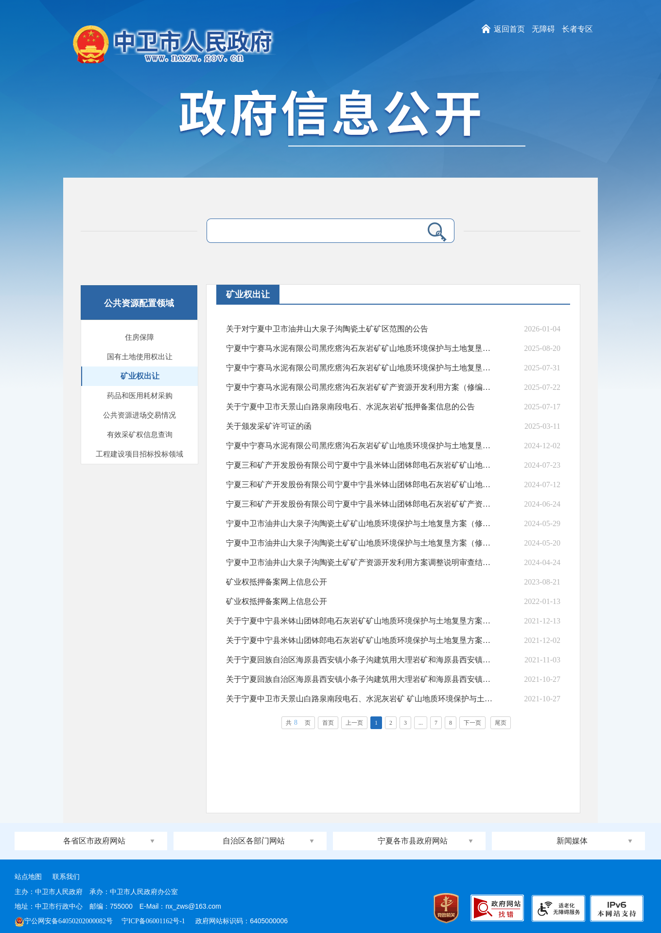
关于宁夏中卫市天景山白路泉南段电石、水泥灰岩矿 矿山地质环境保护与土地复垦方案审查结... (359, 699)
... (420, 722)
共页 (298, 722)
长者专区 (577, 29)
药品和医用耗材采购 (140, 396)
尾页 (500, 722)
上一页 (354, 722)
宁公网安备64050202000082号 (64, 921)
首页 (328, 722)
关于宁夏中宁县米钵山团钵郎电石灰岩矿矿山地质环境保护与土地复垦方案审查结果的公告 (359, 621)
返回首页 (509, 29)
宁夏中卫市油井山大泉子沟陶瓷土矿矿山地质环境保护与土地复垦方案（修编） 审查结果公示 (359, 543)
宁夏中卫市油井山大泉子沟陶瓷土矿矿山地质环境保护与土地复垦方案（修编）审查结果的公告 (359, 523)
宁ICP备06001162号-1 (154, 921)
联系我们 (66, 876)
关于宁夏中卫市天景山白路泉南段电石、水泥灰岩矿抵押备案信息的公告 (350, 406)
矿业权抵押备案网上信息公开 (276, 582)
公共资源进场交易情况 (139, 415)
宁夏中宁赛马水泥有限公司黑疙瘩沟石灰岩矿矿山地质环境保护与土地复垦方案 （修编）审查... (359, 348)
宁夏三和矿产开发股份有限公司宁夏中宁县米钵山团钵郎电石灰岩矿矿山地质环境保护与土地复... (359, 465)
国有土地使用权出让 (140, 357)
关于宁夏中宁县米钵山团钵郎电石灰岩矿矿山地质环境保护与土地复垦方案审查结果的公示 (359, 640)
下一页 (472, 722)
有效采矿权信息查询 (140, 435)
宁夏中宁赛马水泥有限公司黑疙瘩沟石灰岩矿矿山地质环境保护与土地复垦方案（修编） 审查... (359, 445)
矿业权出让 (140, 376)
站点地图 (28, 876)
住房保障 (139, 337)
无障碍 (543, 29)
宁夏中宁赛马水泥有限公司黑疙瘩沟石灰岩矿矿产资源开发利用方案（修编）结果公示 (359, 387)
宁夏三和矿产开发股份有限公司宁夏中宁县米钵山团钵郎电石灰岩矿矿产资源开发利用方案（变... (359, 504)
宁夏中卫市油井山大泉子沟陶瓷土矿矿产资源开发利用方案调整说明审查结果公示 (359, 562)
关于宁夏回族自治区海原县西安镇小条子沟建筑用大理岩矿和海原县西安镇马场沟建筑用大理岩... (359, 660)
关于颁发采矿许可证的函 (269, 426)
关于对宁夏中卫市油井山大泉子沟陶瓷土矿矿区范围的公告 (327, 329)
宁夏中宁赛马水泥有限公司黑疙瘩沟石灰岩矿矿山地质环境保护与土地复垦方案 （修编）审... (359, 368)
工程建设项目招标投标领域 (139, 454)
